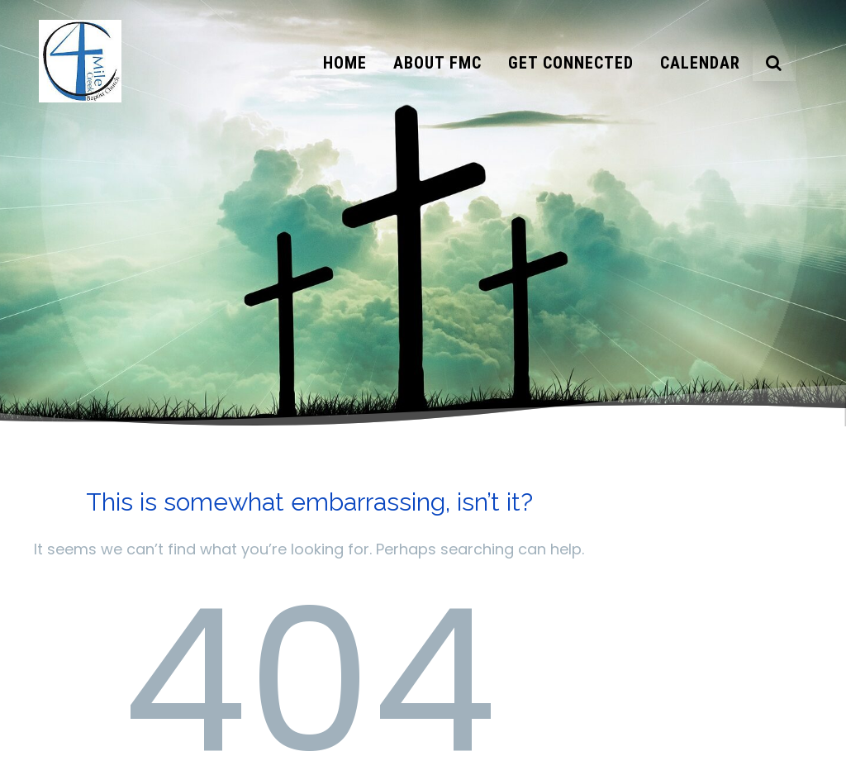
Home (345, 63)
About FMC (437, 63)
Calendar (700, 63)
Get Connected (571, 63)
